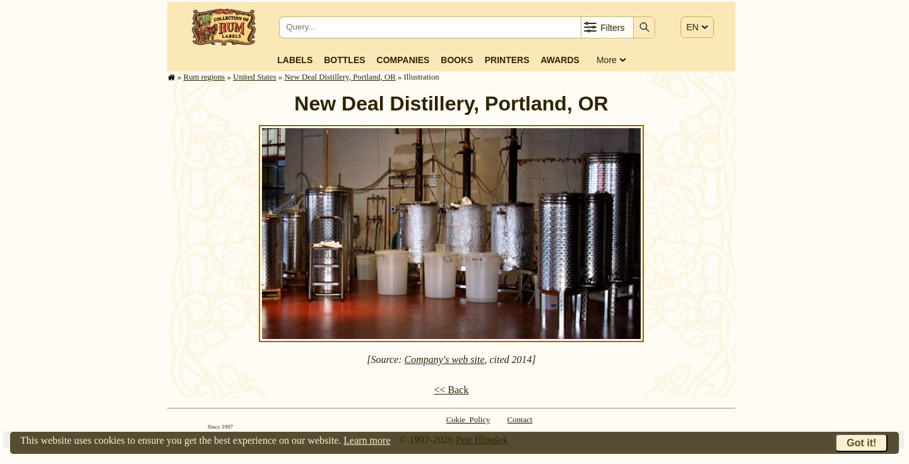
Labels (294, 60)
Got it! (861, 442)
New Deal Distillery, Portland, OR (340, 77)
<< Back (451, 389)
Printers (507, 60)
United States (254, 77)
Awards (559, 60)
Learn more (366, 440)
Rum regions (204, 77)
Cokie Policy (468, 419)
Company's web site (445, 359)
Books (457, 60)
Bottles (344, 60)
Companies (403, 60)
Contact (520, 419)
